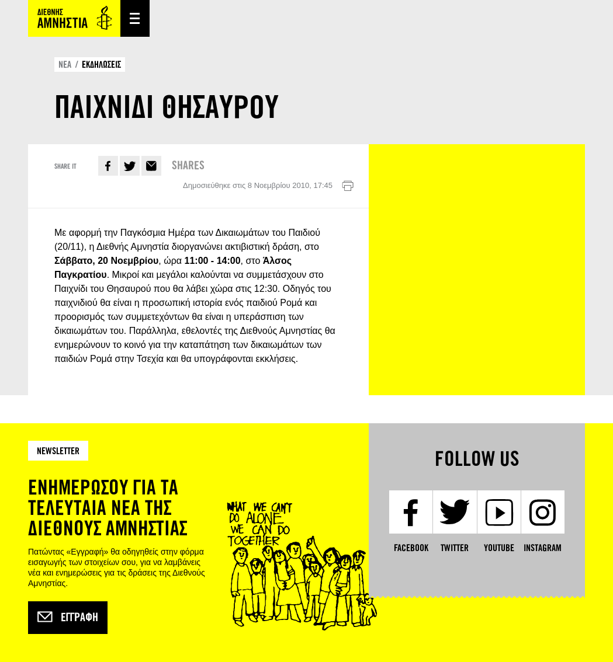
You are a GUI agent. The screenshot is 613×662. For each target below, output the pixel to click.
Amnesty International (74, 18)
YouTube (499, 547)
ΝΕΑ (64, 64)
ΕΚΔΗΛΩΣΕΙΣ (101, 64)
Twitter (130, 166)
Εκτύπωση (347, 186)
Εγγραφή (67, 618)
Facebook (108, 166)
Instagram (543, 547)
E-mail (151, 166)
